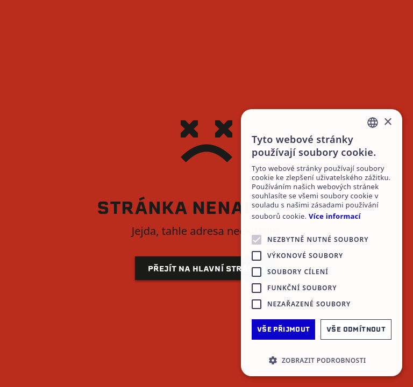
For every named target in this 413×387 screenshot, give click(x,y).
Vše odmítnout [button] (356, 329)
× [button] (387, 122)
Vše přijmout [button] (283, 329)
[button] (321, 360)
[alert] (321, 242)
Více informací (335, 216)
